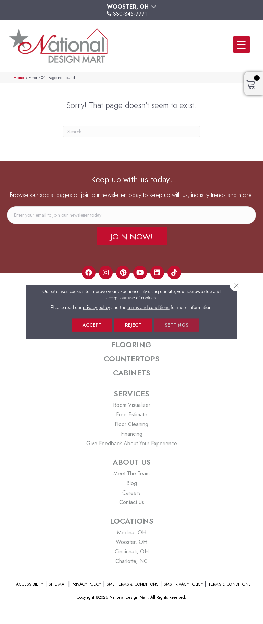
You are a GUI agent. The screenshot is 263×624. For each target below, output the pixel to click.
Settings (177, 325)
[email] (131, 215)
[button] (132, 236)
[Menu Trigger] (241, 44)
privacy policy (96, 307)
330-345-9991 (130, 14)
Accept (91, 325)
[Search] (131, 131)
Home (19, 77)
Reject (133, 325)
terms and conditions (149, 307)
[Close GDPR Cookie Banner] (236, 285)
